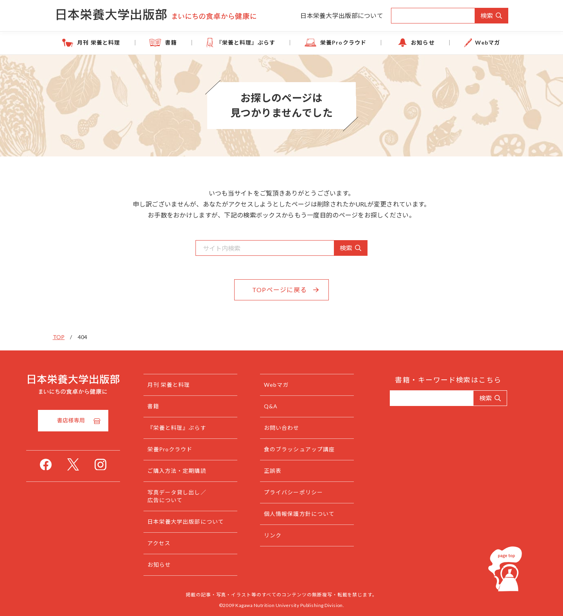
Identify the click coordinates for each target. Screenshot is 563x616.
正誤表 (287, 470)
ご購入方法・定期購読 (191, 470)
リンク (287, 535)
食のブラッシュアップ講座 (314, 449)
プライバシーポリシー (308, 492)
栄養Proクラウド (340, 42)
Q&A (285, 406)
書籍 (180, 42)
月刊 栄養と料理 (113, 42)
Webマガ (473, 42)
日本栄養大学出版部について (341, 15)
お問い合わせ (296, 427)
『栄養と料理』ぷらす (248, 42)
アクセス (173, 543)
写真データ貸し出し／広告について (191, 496)
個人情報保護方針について (314, 513)
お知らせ (414, 42)
